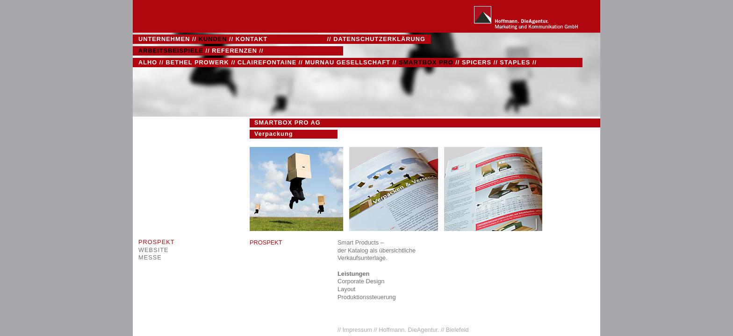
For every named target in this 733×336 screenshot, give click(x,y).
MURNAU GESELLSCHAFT (347, 62)
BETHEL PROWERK (197, 62)
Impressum (358, 329)
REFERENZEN (234, 50)
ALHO (147, 62)
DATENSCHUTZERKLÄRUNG (379, 38)
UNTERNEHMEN (164, 38)
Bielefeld (457, 329)
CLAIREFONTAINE (266, 62)
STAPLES (515, 62)
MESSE (150, 257)
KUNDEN (213, 38)
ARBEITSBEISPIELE (170, 50)
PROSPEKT (156, 241)
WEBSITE (153, 249)
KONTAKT (252, 38)
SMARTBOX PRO (426, 62)
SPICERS (476, 62)
